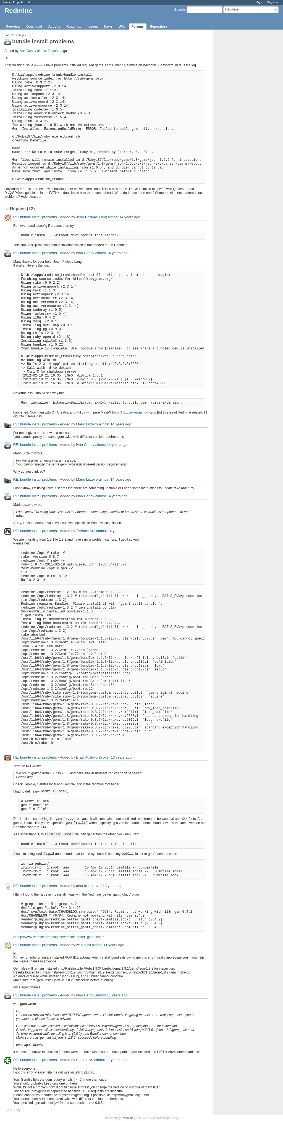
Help (29, 2)
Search (179, 10)
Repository (158, 26)
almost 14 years (49, 51)
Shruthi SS (84, 1060)
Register (273, 2)
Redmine (127, 1118)
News (108, 26)
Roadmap (74, 26)
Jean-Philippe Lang (91, 217)
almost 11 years (104, 945)
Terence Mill (85, 531)
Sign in (260, 2)
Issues (93, 26)
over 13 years (114, 757)
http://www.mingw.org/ (139, 412)
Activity (54, 26)
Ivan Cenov (27, 51)
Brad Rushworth (89, 757)
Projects (18, 2)
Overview (13, 26)
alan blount (85, 886)
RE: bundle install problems (35, 217)
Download (34, 26)
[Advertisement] (241, 116)
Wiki (122, 26)
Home (7, 2)
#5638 (38, 65)
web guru (83, 945)
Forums (138, 26)
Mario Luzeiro (87, 424)
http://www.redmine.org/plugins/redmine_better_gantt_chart (60, 937)
